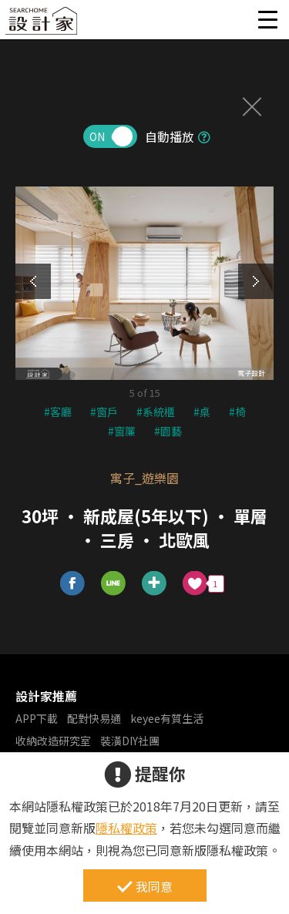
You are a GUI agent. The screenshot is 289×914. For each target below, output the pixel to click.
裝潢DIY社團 (130, 740)
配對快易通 (94, 718)
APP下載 (36, 718)
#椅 (237, 411)
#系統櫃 (155, 411)
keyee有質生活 (166, 718)
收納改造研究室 (53, 740)
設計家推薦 (46, 696)
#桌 (201, 411)
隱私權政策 (126, 827)
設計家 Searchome (42, 25)
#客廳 (58, 411)
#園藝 (168, 431)
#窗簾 (122, 431)
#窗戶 (104, 411)
